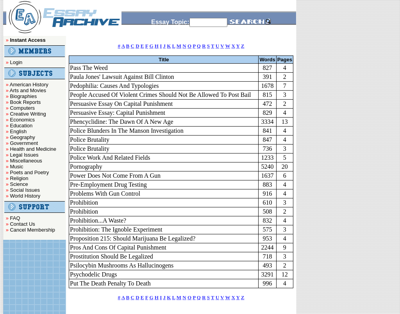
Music (16, 166)
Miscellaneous (26, 161)
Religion (19, 178)
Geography (22, 137)
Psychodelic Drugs (93, 274)
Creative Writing (28, 114)
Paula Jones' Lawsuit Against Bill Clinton (122, 76)
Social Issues (25, 190)
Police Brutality (89, 139)
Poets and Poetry (29, 172)
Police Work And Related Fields (110, 157)
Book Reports (25, 102)
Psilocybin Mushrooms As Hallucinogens (121, 265)
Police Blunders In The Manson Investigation (127, 130)
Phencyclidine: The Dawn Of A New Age (121, 121)
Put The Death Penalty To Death (110, 283)
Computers (22, 108)
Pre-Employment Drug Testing (108, 184)
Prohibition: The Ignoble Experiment (116, 229)
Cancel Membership (32, 230)
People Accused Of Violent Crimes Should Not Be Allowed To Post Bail (160, 94)
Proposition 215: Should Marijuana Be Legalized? (132, 238)
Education (21, 125)
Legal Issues (24, 155)
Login (16, 62)
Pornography (86, 166)
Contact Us (22, 224)
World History (25, 196)
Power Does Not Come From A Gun (115, 175)
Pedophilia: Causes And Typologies (114, 85)
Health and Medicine (33, 149)
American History (29, 84)
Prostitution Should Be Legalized (111, 256)
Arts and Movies (28, 90)
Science (19, 184)
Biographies (23, 96)
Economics (22, 120)
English (18, 131)
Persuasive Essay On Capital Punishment (121, 103)
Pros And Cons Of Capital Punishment (118, 247)
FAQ (15, 218)
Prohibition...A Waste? (98, 220)
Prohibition (84, 202)
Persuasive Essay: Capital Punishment (117, 112)
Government (24, 143)
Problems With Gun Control (105, 193)
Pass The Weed (89, 67)
